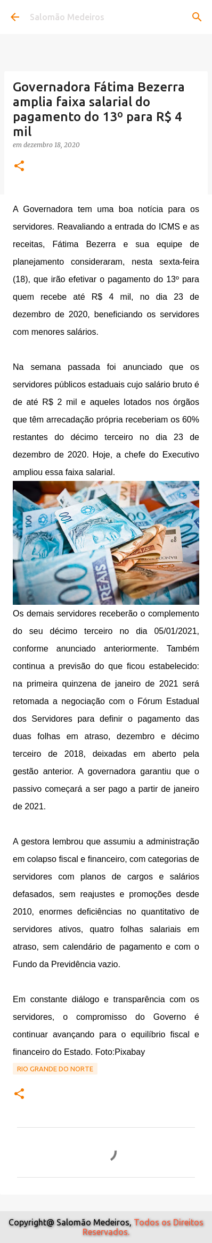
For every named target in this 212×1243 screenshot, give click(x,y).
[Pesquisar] (197, 17)
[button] (19, 166)
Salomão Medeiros (67, 17)
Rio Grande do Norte (55, 1068)
